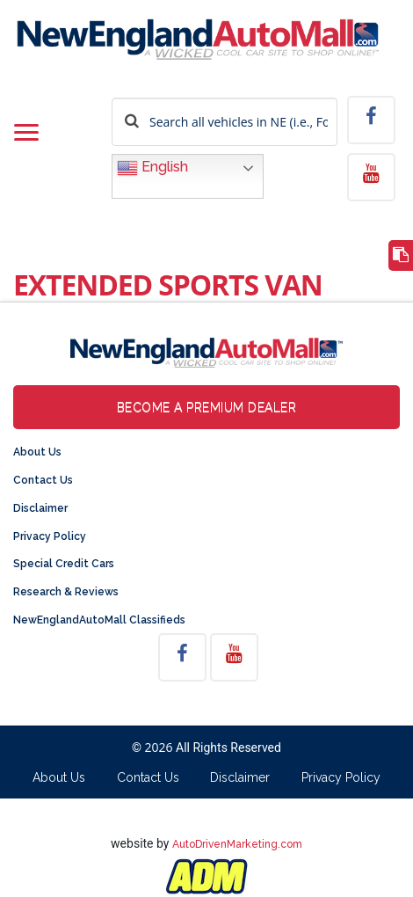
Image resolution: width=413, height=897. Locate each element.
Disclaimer (40, 508)
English (152, 168)
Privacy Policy (49, 536)
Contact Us (43, 480)
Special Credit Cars (63, 564)
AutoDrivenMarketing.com (237, 844)
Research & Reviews (66, 592)
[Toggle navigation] (26, 133)
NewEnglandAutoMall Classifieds (99, 620)
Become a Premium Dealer (207, 407)
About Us (37, 452)
